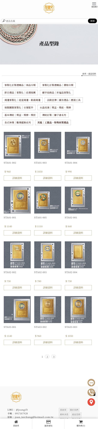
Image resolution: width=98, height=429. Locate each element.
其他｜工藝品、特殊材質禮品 (53, 122)
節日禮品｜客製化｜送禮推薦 (20, 92)
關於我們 (74, 409)
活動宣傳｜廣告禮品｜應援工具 (63, 100)
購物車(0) (80, 423)
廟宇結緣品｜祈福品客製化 (56, 92)
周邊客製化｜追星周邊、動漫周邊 (22, 100)
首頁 (84, 73)
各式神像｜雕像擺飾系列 (17, 122)
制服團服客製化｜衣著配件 (18, 107)
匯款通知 (48, 423)
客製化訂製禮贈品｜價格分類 (57, 85)
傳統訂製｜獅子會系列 (54, 115)
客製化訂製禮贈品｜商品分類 (20, 85)
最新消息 (64, 414)
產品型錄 (76, 414)
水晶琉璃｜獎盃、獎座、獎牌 (55, 107)
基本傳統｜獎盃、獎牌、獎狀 (20, 115)
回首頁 (16, 423)
